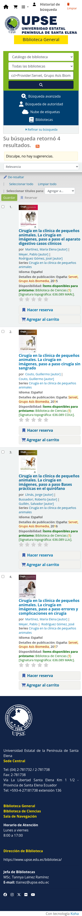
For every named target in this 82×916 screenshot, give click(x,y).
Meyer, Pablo (33, 254)
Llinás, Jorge (39, 494)
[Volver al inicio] (69, 902)
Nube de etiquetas (45, 111)
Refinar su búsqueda (42, 129)
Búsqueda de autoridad (44, 104)
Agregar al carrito (40, 319)
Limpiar (72, 6)
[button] (15, 7)
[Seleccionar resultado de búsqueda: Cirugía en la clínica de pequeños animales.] (3, 206)
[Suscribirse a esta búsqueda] (37, 146)
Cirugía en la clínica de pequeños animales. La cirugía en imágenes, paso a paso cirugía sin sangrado (49, 361)
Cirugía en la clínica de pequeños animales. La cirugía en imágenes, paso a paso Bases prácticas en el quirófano (49, 482)
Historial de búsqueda (50, 7)
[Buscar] (41, 85)
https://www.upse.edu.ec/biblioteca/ (32, 859)
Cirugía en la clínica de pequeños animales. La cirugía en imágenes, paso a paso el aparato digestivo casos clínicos (49, 237)
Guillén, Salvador (36, 504)
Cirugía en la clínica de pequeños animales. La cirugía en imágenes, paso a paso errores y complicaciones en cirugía (49, 606)
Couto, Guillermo (43, 374)
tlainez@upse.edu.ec (26, 882)
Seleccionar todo (21, 184)
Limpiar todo (47, 184)
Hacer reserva (37, 309)
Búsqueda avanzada (44, 96)
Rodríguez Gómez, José (41, 258)
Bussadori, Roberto (38, 499)
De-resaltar (13, 177)
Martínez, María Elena (46, 249)
